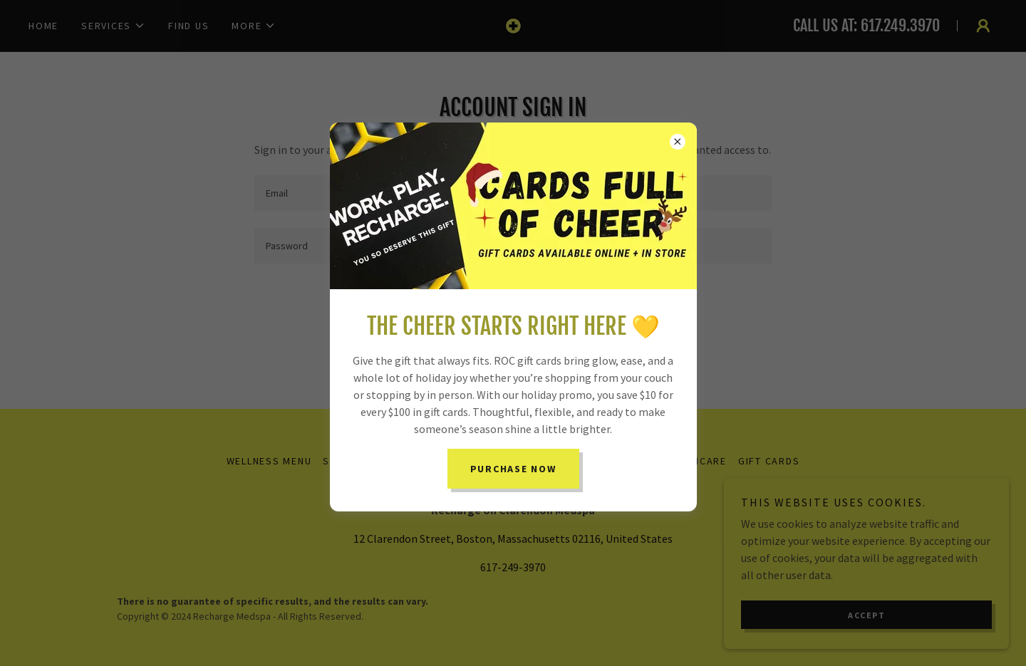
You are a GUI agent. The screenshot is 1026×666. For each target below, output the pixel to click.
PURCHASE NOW (513, 468)
